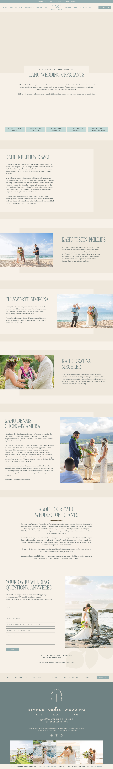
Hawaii (73, 1)
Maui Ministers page (57, 558)
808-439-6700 (64, 658)
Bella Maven (96, 766)
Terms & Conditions (47, 766)
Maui (67, 1)
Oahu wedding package (28, 540)
